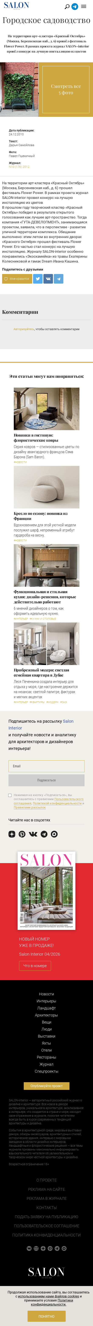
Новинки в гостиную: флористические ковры (36, 437)
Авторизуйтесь (24, 329)
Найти (67, 6)
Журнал (46, 1064)
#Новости (20, 462)
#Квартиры (37, 702)
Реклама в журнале (47, 1198)
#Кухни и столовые (43, 619)
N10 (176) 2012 (19, 166)
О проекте (46, 1180)
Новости (46, 994)
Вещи (46, 1022)
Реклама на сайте (46, 1189)
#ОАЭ (63, 702)
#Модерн (52, 702)
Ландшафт (46, 1008)
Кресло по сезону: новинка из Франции (41, 516)
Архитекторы (46, 1015)
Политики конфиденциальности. (52, 1302)
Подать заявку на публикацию (46, 1217)
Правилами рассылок (30, 807)
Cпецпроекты (46, 1071)
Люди (47, 1029)
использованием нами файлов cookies (48, 1296)
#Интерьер (21, 619)
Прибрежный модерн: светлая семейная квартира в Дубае (41, 672)
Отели (46, 1050)
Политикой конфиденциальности (57, 803)
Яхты (46, 1043)
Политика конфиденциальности (46, 1235)
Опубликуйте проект (47, 1086)
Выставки (46, 1036)
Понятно (46, 1317)
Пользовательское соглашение (46, 1226)
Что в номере (35, 965)
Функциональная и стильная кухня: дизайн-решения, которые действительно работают (45, 596)
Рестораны (46, 1057)
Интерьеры (46, 1001)
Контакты (46, 1207)
